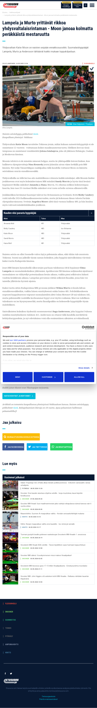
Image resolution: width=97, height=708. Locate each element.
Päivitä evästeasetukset (48, 699)
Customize (48, 377)
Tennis (8, 628)
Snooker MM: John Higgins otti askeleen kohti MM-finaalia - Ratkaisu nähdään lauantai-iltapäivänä (55, 577)
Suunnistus (10, 620)
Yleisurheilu (10, 604)
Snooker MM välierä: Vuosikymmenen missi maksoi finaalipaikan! (46, 555)
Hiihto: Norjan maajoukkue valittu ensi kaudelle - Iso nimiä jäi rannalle (48, 524)
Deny (17, 377)
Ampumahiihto (11, 645)
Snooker (9, 612)
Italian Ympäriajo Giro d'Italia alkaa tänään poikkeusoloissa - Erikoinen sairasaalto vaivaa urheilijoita (55, 484)
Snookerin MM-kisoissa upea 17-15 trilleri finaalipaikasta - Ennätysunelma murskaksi (54, 566)
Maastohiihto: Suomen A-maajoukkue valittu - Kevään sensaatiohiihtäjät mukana (52, 514)
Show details (84, 368)
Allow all (79, 377)
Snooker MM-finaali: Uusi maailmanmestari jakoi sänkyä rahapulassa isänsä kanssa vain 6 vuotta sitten (56, 505)
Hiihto (8, 653)
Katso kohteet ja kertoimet (22, 396)
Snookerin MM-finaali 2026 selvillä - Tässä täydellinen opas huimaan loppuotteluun (53, 545)
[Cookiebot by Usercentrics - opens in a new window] (83, 327)
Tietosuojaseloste (48, 697)
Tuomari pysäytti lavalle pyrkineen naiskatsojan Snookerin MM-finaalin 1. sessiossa (53, 535)
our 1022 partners (18, 340)
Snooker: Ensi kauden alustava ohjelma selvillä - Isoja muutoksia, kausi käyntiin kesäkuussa (52, 494)
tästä (35, 134)
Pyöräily (9, 636)
